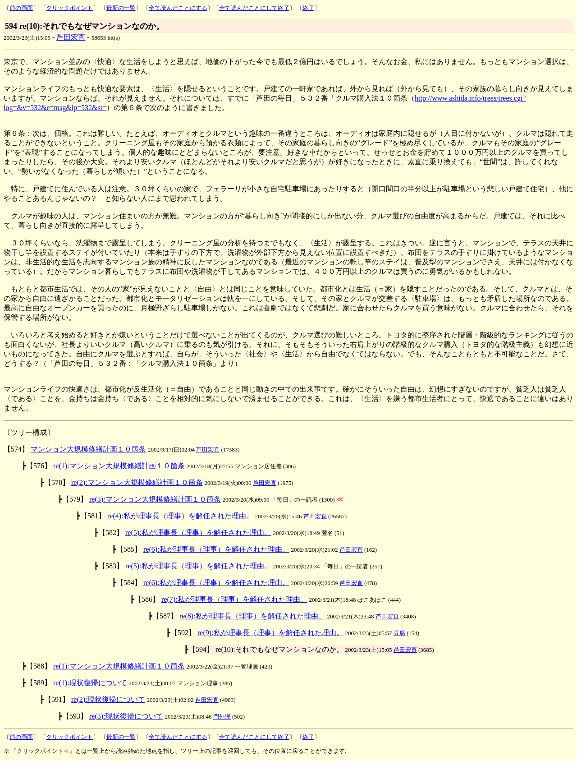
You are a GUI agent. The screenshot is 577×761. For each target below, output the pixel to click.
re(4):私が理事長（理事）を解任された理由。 (180, 516)
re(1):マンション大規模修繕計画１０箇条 (119, 466)
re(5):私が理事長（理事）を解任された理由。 (198, 532)
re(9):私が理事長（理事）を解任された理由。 (270, 632)
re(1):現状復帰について (90, 683)
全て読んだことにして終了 (254, 8)
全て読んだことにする (178, 8)
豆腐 (399, 633)
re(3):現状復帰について (126, 716)
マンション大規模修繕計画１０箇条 (88, 449)
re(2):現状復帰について (108, 699)
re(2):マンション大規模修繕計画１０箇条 (137, 482)
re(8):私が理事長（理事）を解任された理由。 (252, 616)
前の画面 (21, 8)
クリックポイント (69, 8)
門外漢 (222, 716)
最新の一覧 (121, 8)
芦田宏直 (70, 37)
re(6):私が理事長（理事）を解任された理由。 (216, 549)
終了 (308, 8)
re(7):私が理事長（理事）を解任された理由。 (234, 599)
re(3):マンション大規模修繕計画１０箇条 (155, 499)
